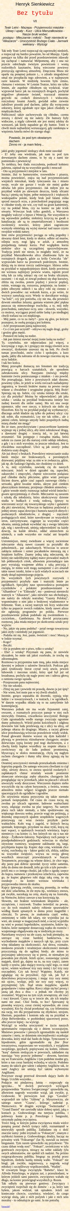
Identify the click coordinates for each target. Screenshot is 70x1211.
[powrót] (5, 1206)
